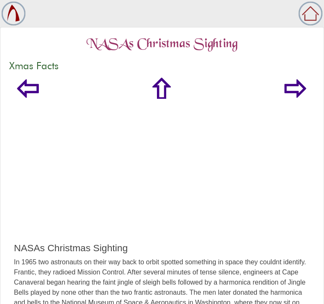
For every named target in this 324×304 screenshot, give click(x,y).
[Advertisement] (162, 179)
